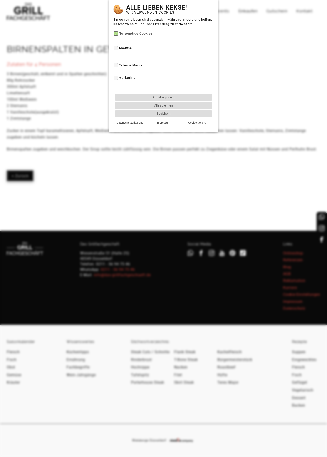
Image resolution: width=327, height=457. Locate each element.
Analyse (125, 38)
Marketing (127, 67)
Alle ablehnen (163, 94)
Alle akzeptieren (164, 86)
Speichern (164, 103)
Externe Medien (132, 55)
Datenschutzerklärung (130, 112)
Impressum (163, 112)
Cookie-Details (197, 112)
